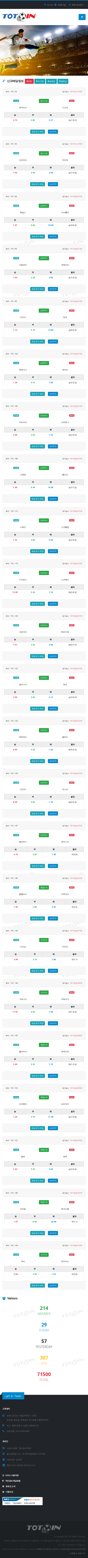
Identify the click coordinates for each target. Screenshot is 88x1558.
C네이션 (44, 940)
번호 (29, 81)
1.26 (51, 749)
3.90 (15, 434)
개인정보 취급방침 (11, 1480)
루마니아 (65, 841)
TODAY (44, 1330)
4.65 (51, 277)
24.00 (50, 225)
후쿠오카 (23, 107)
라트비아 (23, 422)
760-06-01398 (24, 1448)
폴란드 (65, 737)
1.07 (16, 1221)
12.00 (50, 330)
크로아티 (23, 632)
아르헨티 (23, 1104)
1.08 (51, 1011)
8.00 (15, 802)
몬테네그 (23, 369)
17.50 (15, 1011)
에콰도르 (65, 1051)
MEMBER (44, 1313)
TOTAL (44, 1380)
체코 (65, 684)
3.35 (54, 907)
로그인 (48, 4)
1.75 (51, 1064)
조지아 (23, 317)
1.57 (15, 644)
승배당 (51, 81)
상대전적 (53, 131)
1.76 (51, 434)
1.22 (15, 540)
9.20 (51, 540)
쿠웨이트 (65, 265)
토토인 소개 (8, 1486)
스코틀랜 (65, 527)
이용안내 (7, 1491)
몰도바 (65, 474)
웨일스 (23, 212)
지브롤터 (65, 212)
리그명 (39, 81)
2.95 (15, 697)
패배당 (62, 81)
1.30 (15, 382)
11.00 (50, 1116)
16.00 (50, 487)
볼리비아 (23, 1051)
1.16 (51, 592)
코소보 (65, 789)
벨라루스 (23, 841)
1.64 (15, 277)
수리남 (23, 946)
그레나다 (23, 999)
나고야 (65, 107)
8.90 (15, 749)
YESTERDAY (44, 1346)
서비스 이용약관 (10, 1475)
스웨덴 (23, 474)
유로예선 (43, 415)
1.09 (15, 487)
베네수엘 (65, 1208)
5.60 (16, 1274)
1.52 (54, 1274)
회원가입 (60, 4)
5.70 (16, 854)
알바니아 (23, 684)
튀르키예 (65, 632)
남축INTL (44, 205)
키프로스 (23, 579)
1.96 (16, 907)
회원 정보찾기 (76, 4)
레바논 (65, 369)
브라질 (23, 1208)
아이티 (65, 946)
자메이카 (65, 999)
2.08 (54, 959)
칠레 (23, 1156)
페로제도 (23, 737)
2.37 (51, 120)
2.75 (15, 120)
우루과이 (65, 894)
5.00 (51, 644)
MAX (44, 1363)
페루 (65, 1156)
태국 (65, 317)
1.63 (15, 1169)
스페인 (23, 527)
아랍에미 (23, 265)
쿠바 (23, 1261)
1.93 (15, 172)
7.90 (51, 382)
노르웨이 (65, 579)
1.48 (54, 854)
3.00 (51, 172)
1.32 (51, 802)
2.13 (51, 697)
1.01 (15, 225)
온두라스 (65, 1261)
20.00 (53, 1221)
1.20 (15, 1116)
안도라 (23, 789)
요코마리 (23, 160)
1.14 (15, 330)
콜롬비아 (23, 894)
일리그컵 (43, 101)
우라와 (65, 160)
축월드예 (43, 887)
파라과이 (65, 1104)
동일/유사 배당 (37, 131)
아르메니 (65, 422)
